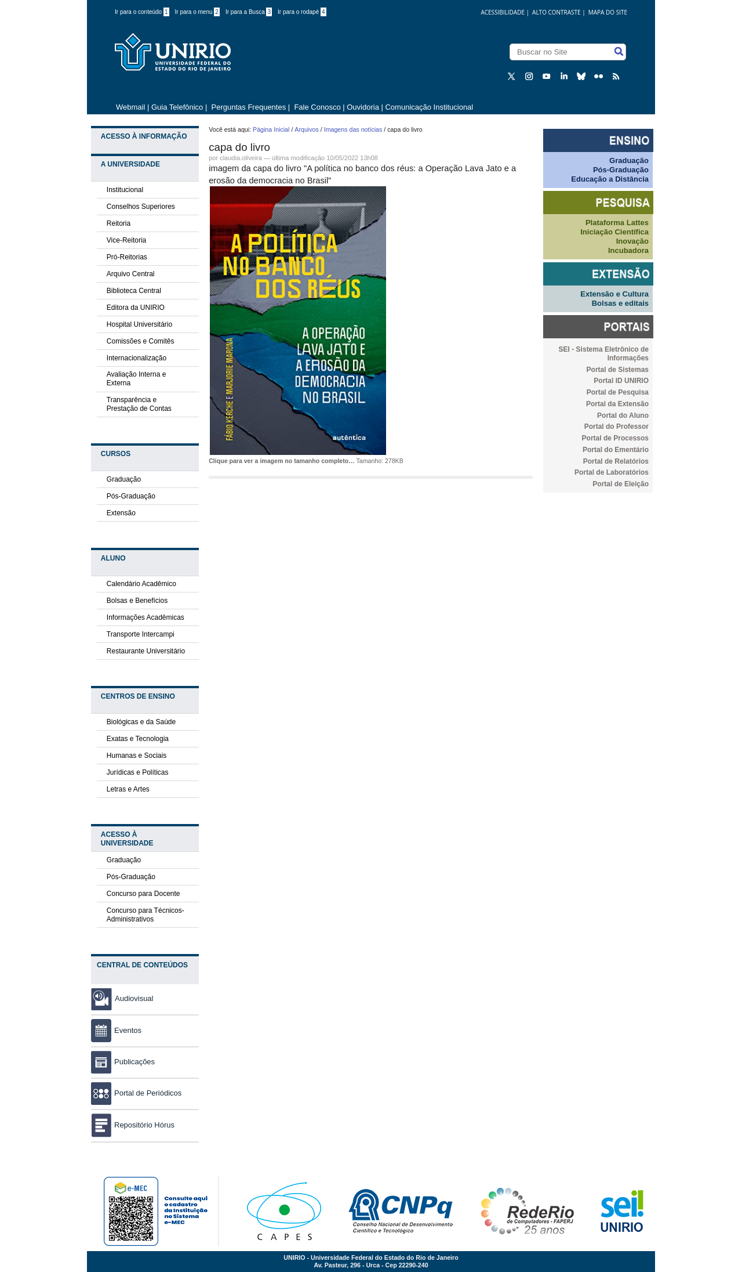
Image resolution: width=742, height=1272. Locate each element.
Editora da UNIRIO (136, 307)
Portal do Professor (616, 426)
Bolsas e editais (620, 303)
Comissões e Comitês (140, 341)
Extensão (121, 513)
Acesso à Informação (144, 136)
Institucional (125, 190)
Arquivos (306, 129)
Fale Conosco (316, 107)
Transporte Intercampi (140, 634)
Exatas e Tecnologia (138, 739)
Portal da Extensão (617, 404)
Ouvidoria (364, 107)
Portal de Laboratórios (611, 472)
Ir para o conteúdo (142, 12)
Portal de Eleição (620, 484)
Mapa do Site (607, 12)
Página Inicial (271, 129)
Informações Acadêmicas (145, 617)
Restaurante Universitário (146, 651)
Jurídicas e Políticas (138, 772)
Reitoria (118, 223)
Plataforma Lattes (617, 222)
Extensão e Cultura (614, 294)
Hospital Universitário (139, 324)
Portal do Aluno (623, 415)
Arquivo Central (131, 274)
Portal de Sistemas (618, 370)
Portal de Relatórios (616, 461)
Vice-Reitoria (126, 240)
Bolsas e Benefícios (137, 601)
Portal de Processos (615, 438)
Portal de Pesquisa (618, 392)
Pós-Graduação (131, 496)
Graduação (124, 479)
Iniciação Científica (614, 231)
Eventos (116, 1030)
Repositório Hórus (132, 1125)
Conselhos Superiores (141, 207)
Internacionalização (136, 358)
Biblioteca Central (134, 291)
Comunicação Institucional (429, 107)
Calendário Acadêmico (141, 584)
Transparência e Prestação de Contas (139, 404)
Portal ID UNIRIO (621, 381)
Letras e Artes (128, 789)
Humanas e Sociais (136, 755)
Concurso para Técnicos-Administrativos (145, 914)
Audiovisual (134, 998)
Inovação (632, 241)
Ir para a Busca (248, 12)
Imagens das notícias (353, 129)
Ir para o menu (197, 12)
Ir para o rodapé (302, 12)
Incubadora (628, 250)
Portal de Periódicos (136, 1093)
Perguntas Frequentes (249, 107)
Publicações (123, 1061)
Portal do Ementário (616, 450)
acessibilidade (503, 12)
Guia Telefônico (177, 107)
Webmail (130, 107)
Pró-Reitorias (127, 257)
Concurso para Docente (143, 894)
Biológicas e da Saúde (141, 722)
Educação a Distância (610, 179)
